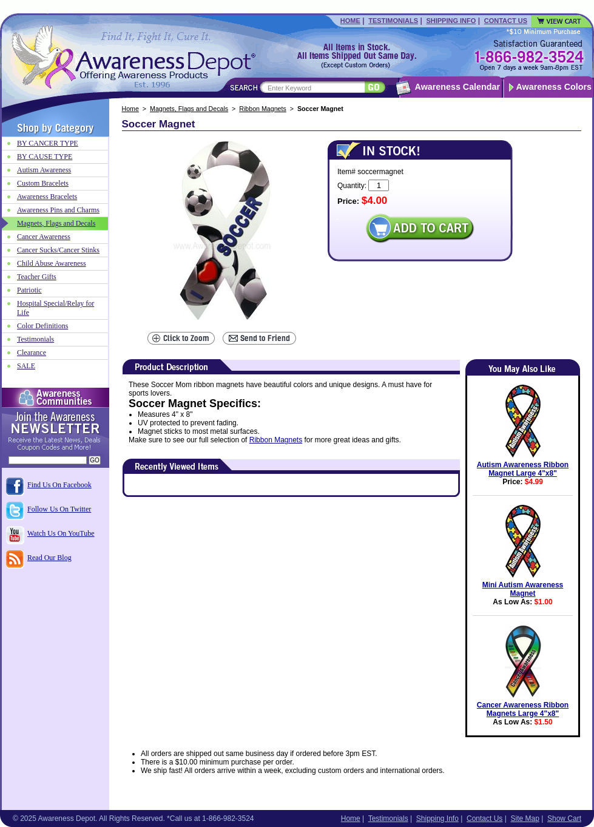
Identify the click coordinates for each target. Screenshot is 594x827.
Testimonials (393, 20)
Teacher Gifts (36, 276)
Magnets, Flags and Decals (189, 108)
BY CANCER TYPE (47, 143)
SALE (26, 366)
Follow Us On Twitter (59, 509)
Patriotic (29, 290)
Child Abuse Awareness (51, 263)
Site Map (524, 818)
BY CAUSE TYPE (44, 156)
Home (350, 20)
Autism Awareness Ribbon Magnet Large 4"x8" (523, 469)
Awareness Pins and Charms (58, 210)
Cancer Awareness (43, 236)
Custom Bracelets (43, 183)
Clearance (31, 352)
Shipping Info (451, 20)
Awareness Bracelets (47, 196)
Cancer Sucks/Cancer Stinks (58, 250)
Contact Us (505, 20)
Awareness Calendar (457, 87)
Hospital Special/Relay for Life (55, 308)
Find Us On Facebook (59, 485)
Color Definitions (42, 326)
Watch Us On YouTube (61, 533)
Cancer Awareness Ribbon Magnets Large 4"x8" (523, 709)
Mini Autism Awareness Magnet (523, 589)
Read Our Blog (49, 557)
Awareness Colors (554, 87)
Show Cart (564, 818)
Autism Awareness (44, 170)
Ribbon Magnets (262, 108)
